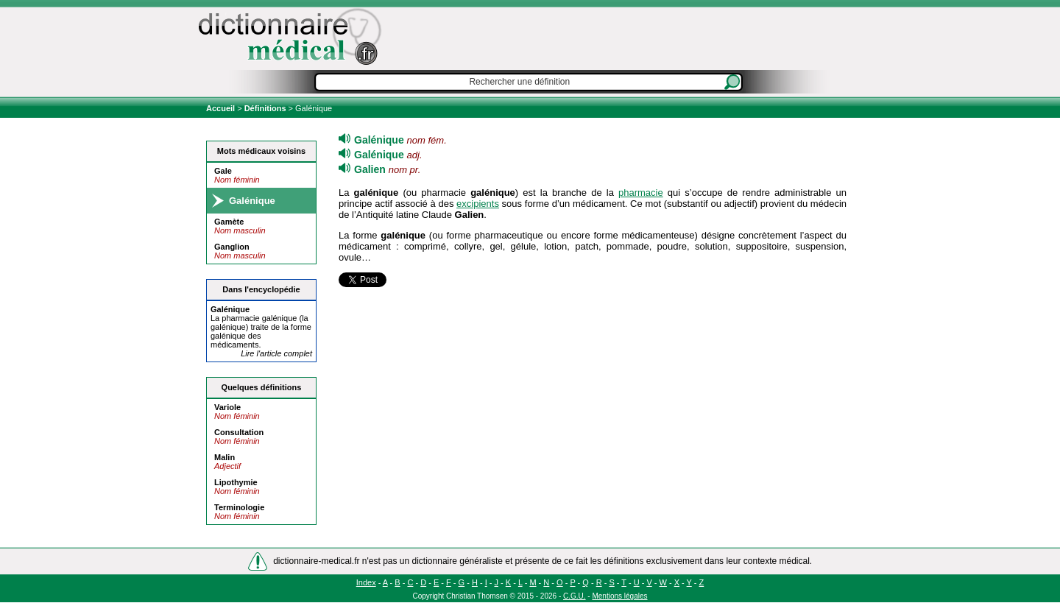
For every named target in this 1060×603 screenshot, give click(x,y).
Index (366, 582)
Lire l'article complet (276, 353)
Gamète (229, 221)
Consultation (239, 432)
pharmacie (640, 192)
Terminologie (239, 507)
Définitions (265, 108)
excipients (477, 203)
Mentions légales (619, 596)
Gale (223, 170)
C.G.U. (574, 596)
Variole (227, 407)
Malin (224, 457)
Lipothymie (236, 482)
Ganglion (232, 246)
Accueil (221, 108)
